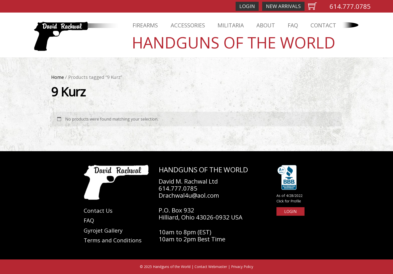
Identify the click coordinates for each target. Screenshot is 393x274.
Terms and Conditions (113, 240)
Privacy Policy (242, 266)
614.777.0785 (350, 6)
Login (247, 6)
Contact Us (98, 210)
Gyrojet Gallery (103, 230)
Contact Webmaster (210, 266)
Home (57, 77)
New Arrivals (283, 6)
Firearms (145, 25)
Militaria (231, 25)
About (265, 25)
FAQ (293, 25)
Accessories (188, 25)
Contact (323, 25)
